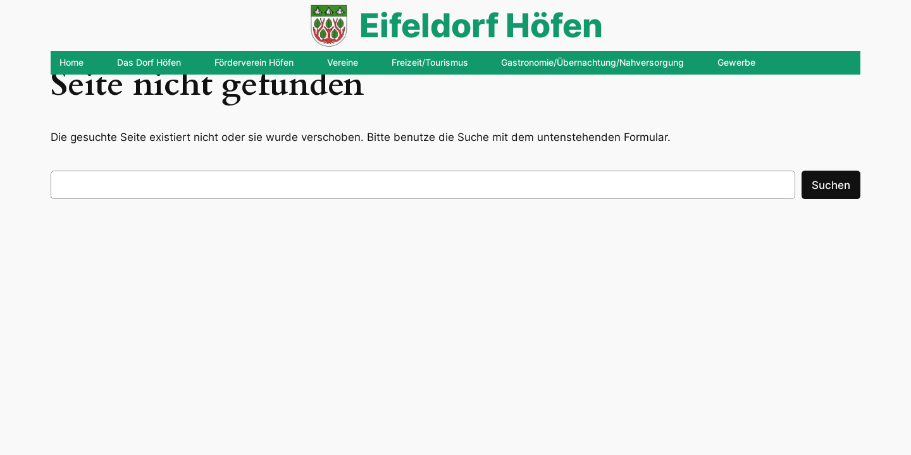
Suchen (831, 185)
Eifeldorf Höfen (481, 25)
